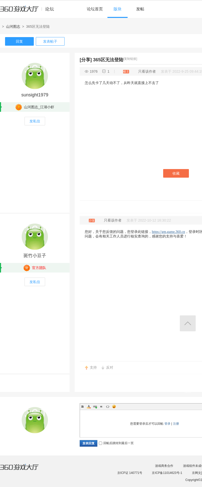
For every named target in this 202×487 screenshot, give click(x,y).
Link (95, 406)
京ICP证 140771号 (129, 473)
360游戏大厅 (24, 470)
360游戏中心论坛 (29, 11)
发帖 (140, 9)
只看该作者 (147, 71)
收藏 (176, 173)
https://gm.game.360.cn (168, 232)
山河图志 (13, 26)
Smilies (114, 406)
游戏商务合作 (164, 466)
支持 (93, 367)
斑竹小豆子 (34, 255)
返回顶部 (188, 323)
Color (88, 406)
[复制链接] (130, 59)
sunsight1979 (34, 94)
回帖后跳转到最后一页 (116, 443)
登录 (167, 423)
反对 (109, 367)
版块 (117, 9)
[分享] (86, 59)
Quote (101, 406)
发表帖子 (50, 41)
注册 (176, 423)
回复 (19, 41)
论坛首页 (95, 9)
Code (107, 406)
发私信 (35, 121)
